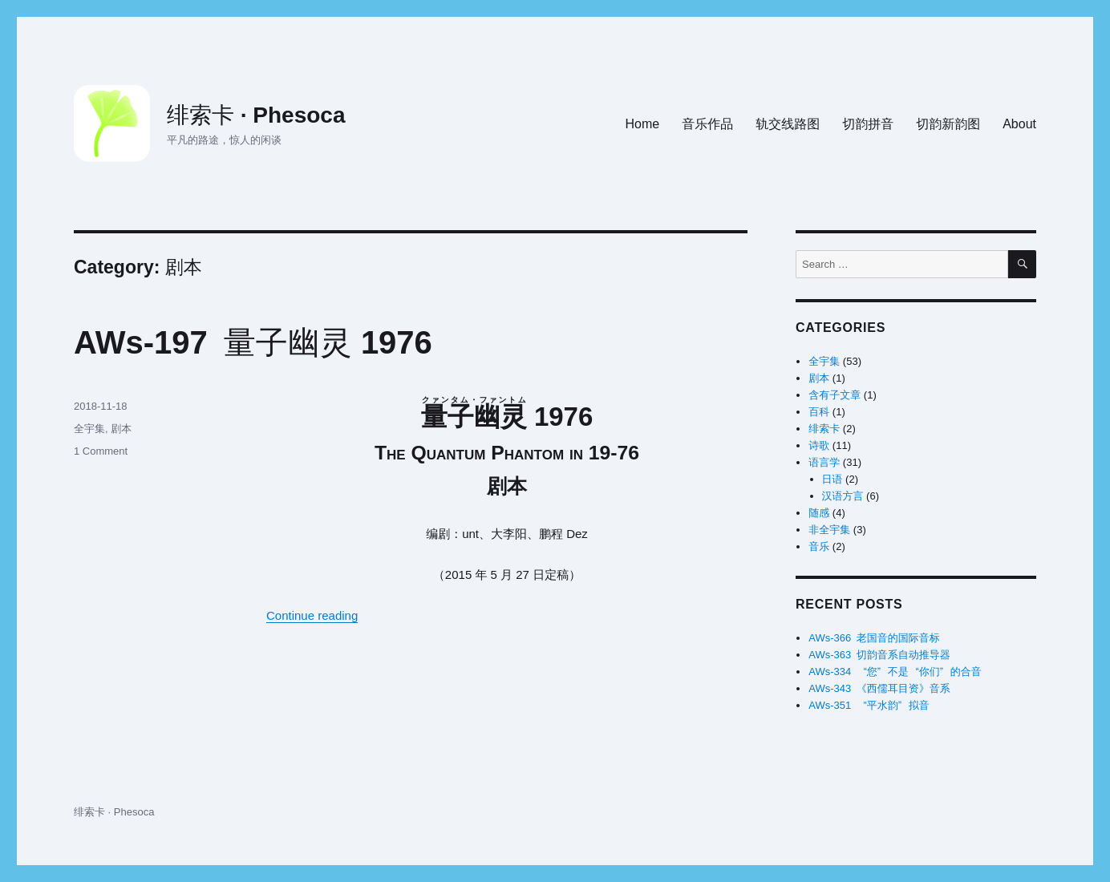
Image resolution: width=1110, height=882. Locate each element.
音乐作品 (707, 124)
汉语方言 (843, 496)
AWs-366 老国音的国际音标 (873, 638)
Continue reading (312, 615)
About (1019, 124)
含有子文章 (834, 395)
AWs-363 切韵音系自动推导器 (879, 655)
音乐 (818, 546)
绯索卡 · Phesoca (256, 115)
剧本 (121, 429)
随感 (818, 513)
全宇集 (89, 429)
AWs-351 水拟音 (868, 705)
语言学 (824, 462)
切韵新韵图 (948, 124)
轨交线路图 (788, 124)
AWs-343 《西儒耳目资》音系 (879, 688)
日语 (832, 479)
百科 (818, 412)
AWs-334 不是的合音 (894, 672)
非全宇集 (829, 530)
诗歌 (818, 445)
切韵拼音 (867, 124)
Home (643, 124)
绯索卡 (824, 429)
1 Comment (101, 451)
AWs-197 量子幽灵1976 (253, 342)
